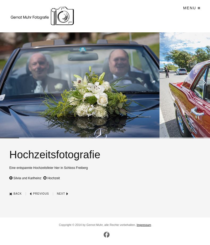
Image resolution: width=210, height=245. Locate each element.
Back (15, 193)
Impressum (144, 224)
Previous (39, 193)
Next (62, 193)
